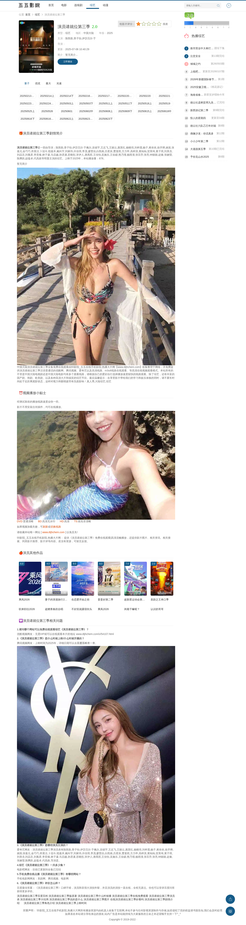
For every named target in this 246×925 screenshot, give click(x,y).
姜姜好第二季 (105, 599)
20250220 (145, 95)
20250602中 (86, 111)
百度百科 (82, 643)
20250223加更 (28, 103)
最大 (48, 83)
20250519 (164, 103)
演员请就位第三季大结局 (34, 899)
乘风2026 (24, 599)
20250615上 (145, 111)
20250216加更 (86, 95)
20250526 (47, 111)
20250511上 (106, 103)
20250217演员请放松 (106, 95)
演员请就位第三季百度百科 (32, 895)
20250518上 (145, 103)
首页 (51, 5)
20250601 (66, 111)
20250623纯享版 (86, 118)
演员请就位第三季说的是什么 (66, 899)
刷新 (45, 526)
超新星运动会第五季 (135, 599)
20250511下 (125, 103)
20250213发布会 (28, 95)
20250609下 (125, 111)
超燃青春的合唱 (54, 609)
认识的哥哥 (157, 609)
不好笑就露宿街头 (81, 609)
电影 (64, 5)
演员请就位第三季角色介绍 (39, 903)
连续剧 (78, 5)
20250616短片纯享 (47, 118)
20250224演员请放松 (47, 103)
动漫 (105, 5)
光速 (59, 83)
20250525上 (27, 111)
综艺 (92, 5)
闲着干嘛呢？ (132, 609)
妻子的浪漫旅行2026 (57, 599)
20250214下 (67, 95)
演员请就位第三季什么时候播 (94, 895)
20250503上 (67, 103)
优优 (37, 83)
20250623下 (106, 118)
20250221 (164, 95)
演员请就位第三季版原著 (63, 895)
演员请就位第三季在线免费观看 (130, 895)
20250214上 (47, 95)
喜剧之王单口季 (160, 599)
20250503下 (86, 103)
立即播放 (67, 61)
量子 (27, 83)
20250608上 (106, 111)
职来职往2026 (27, 609)
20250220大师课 (126, 95)
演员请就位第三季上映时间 (71, 903)
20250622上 (67, 118)
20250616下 (27, 118)
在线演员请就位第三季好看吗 (127, 899)
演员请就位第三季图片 (96, 899)
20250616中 (164, 111)
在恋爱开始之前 (80, 599)
